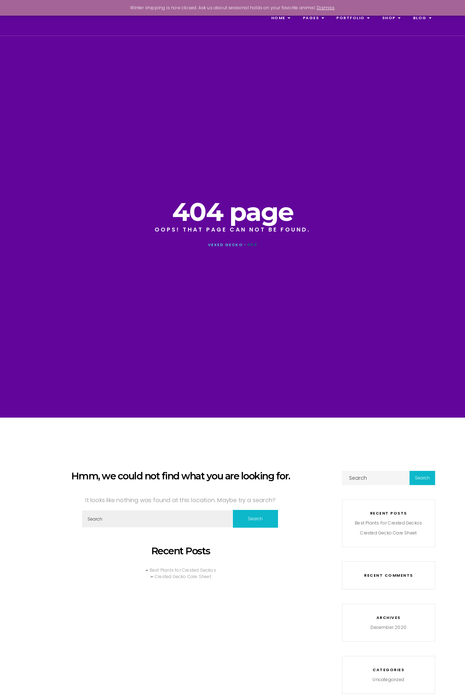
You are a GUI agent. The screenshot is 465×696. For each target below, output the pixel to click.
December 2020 (388, 627)
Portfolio (352, 18)
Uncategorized (388, 679)
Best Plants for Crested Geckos (183, 570)
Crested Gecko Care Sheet (183, 576)
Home (279, 18)
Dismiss (326, 8)
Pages (312, 18)
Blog (421, 18)
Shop (390, 18)
